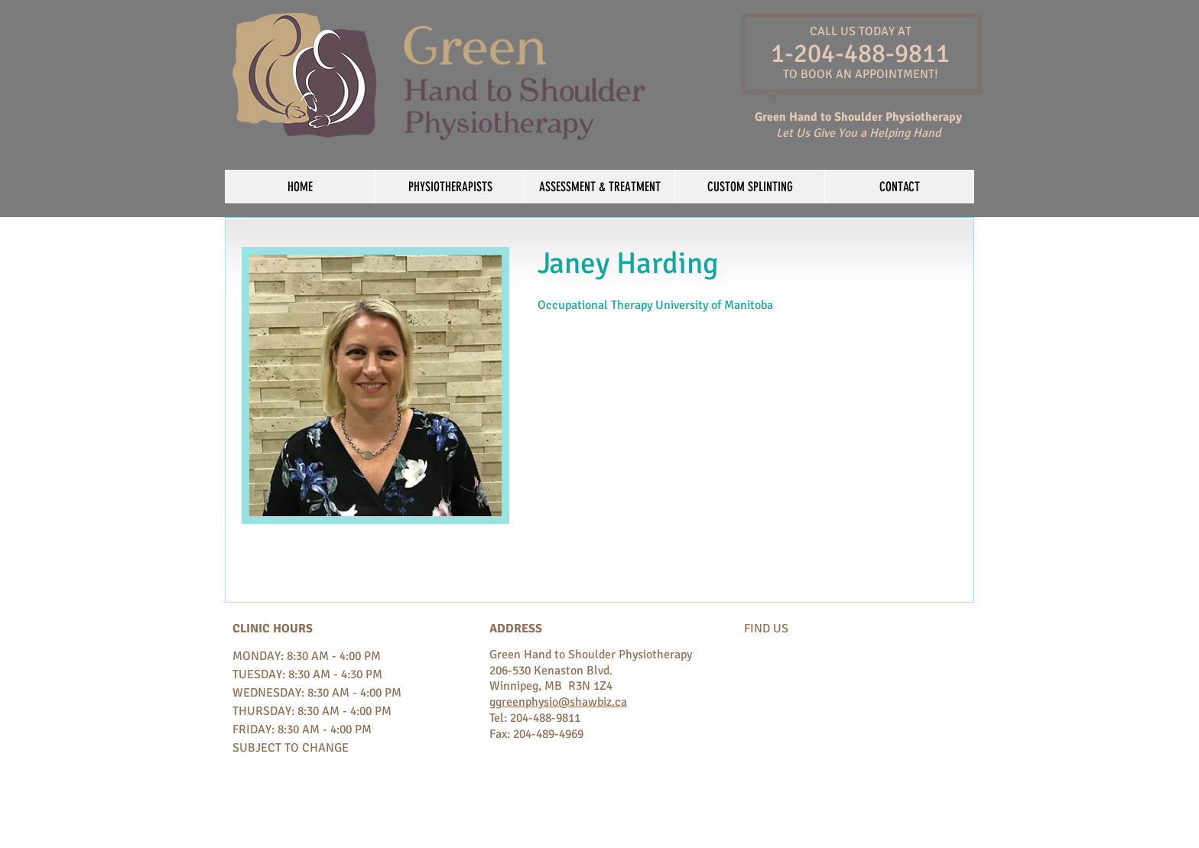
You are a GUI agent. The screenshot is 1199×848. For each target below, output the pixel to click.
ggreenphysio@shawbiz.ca (558, 702)
